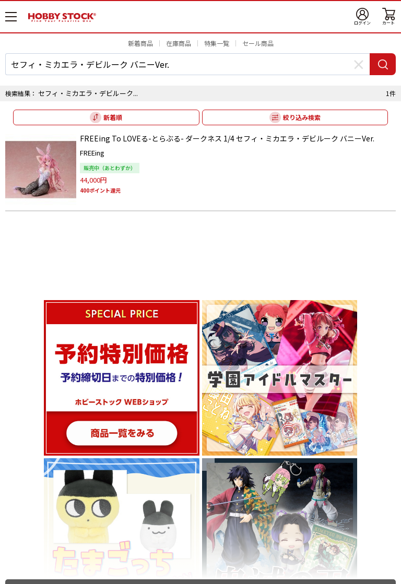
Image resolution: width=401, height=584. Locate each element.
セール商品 (258, 43)
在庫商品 (178, 43)
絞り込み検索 (302, 117)
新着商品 (140, 43)
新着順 (112, 117)
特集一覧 (216, 43)
